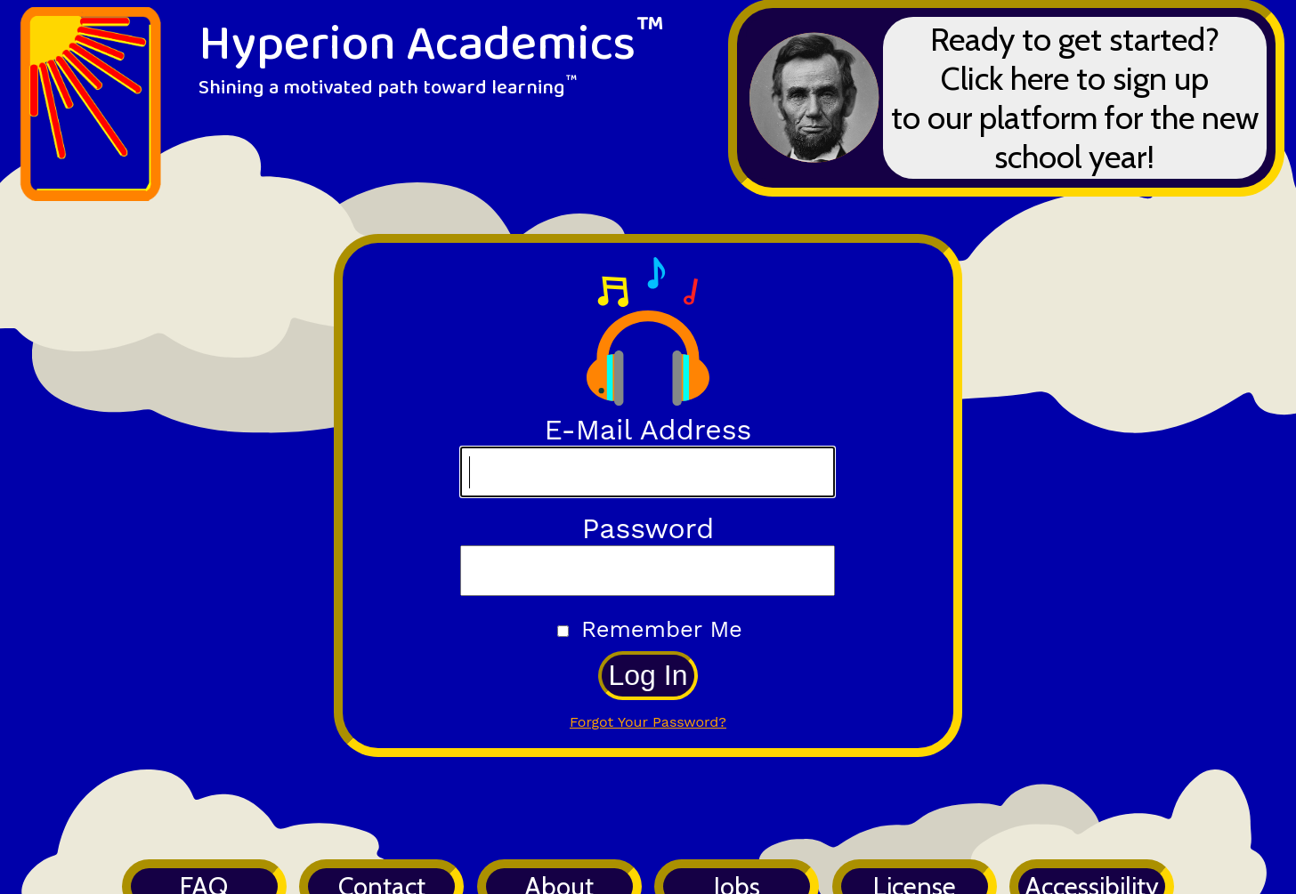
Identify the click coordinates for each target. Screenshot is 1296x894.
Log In (648, 675)
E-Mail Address (648, 430)
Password (648, 528)
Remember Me (661, 629)
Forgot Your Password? (648, 721)
